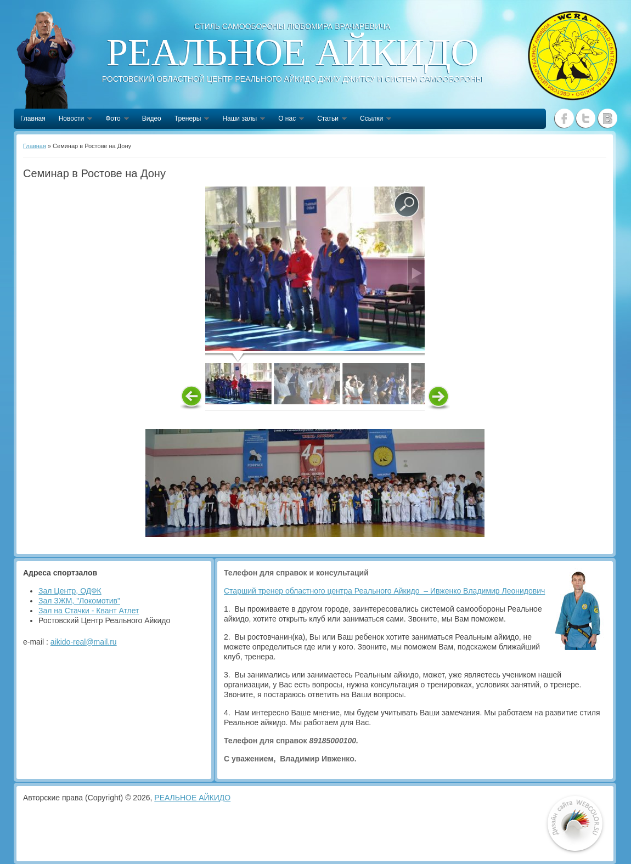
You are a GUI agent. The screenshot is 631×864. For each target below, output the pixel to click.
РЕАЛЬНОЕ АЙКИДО (192, 797)
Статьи (329, 120)
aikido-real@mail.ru (83, 641)
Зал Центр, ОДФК (70, 590)
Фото (114, 120)
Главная (33, 118)
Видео (151, 118)
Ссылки (372, 120)
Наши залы (240, 120)
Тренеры (189, 120)
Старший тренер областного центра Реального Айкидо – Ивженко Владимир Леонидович (384, 590)
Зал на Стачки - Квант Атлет (88, 610)
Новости (72, 120)
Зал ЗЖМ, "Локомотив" (79, 600)
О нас (288, 120)
